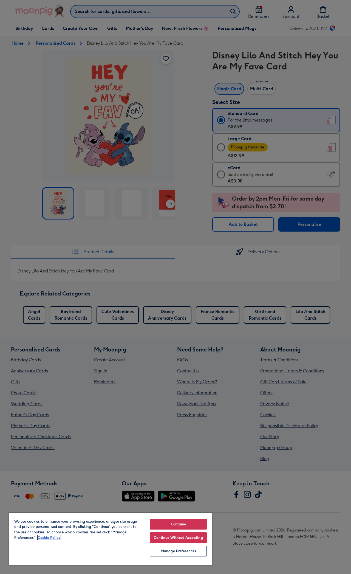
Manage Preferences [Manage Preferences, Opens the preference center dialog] (178, 551)
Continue (178, 524)
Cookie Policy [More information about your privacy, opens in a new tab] (49, 538)
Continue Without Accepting (178, 538)
